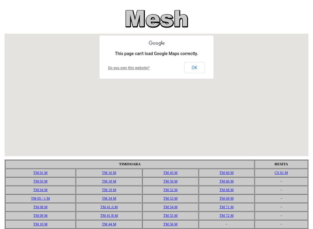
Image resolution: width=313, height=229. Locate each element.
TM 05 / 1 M (40, 198)
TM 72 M (226, 215)
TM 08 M (40, 207)
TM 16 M (109, 173)
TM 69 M (226, 198)
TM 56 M (170, 224)
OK (194, 67)
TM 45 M (170, 173)
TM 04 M (40, 190)
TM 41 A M (109, 207)
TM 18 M (109, 181)
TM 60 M (226, 173)
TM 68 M (226, 190)
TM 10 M (40, 224)
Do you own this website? (129, 68)
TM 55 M (170, 215)
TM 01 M (40, 173)
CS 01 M (281, 173)
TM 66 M (226, 181)
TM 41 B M (109, 215)
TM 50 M (170, 181)
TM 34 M (109, 198)
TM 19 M (109, 190)
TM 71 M (226, 207)
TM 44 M (109, 224)
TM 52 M (170, 190)
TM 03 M (40, 181)
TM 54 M (170, 207)
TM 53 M (170, 198)
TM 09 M (40, 215)
